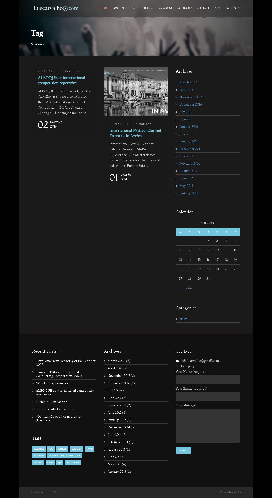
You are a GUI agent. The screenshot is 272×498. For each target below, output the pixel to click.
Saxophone (73, 462)
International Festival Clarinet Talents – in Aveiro (135, 133)
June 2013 (186, 178)
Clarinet (77, 448)
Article (62, 448)
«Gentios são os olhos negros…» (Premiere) (58, 418)
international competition (64, 455)
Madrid (38, 462)
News (218, 7)
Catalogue (165, 7)
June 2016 (186, 119)
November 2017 (190, 97)
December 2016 (190, 104)
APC (51, 448)
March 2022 (188, 82)
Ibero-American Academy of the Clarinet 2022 (66, 362)
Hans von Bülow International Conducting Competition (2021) (59, 374)
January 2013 (188, 193)
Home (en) (119, 7)
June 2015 (186, 134)
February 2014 (189, 163)
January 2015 (188, 141)
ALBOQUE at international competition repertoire (61, 80)
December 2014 (190, 149)
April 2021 (186, 90)
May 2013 (186, 186)
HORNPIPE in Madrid (52, 402)
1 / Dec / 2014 (119, 124)
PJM (60, 462)
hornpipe (39, 455)
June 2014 (186, 156)
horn (90, 448)
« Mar (190, 288)
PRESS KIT (148, 7)
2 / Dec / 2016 (47, 71)
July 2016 (185, 112)
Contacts (233, 7)
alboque (39, 448)
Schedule (203, 7)
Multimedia (185, 7)
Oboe (50, 462)
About (134, 7)
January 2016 (188, 126)
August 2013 (188, 171)
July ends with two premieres (57, 409)
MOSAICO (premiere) (52, 383)
